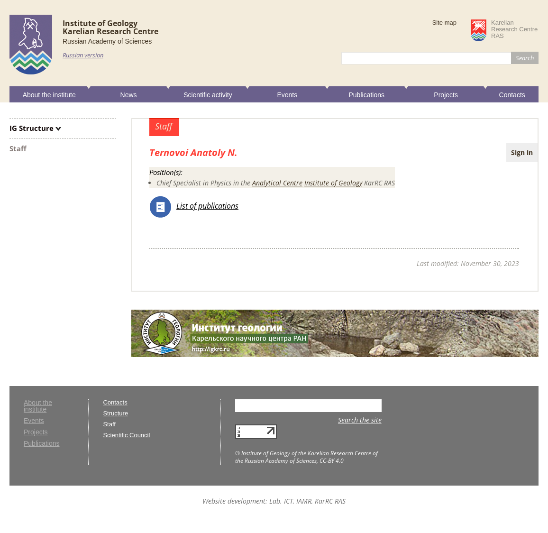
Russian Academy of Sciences (107, 41)
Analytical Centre (277, 182)
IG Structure (31, 128)
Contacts (512, 95)
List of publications (207, 206)
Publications (367, 95)
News (128, 95)
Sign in (522, 152)
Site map (444, 22)
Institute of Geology (333, 182)
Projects (446, 95)
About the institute (49, 95)
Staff (18, 148)
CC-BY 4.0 (332, 461)
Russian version (83, 55)
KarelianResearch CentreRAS (514, 29)
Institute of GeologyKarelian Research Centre (110, 27)
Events (287, 95)
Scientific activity (207, 95)
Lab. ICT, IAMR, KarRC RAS (307, 500)
